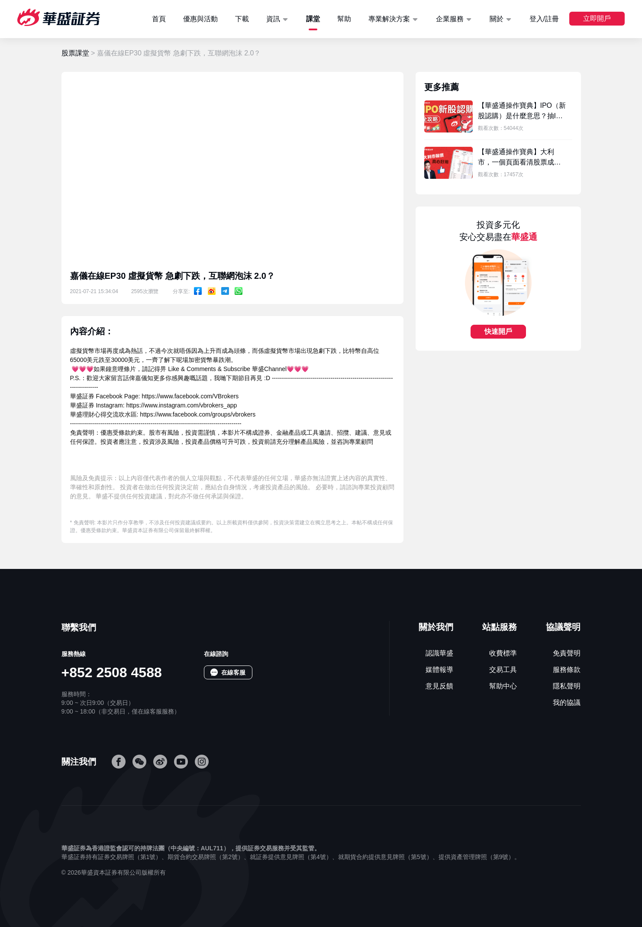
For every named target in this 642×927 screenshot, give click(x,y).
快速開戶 (498, 331)
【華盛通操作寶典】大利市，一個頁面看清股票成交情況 (519, 162)
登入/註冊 (544, 19)
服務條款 (567, 669)
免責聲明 (567, 653)
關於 (496, 19)
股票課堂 (75, 53)
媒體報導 (439, 669)
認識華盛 (439, 653)
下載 (242, 19)
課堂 (313, 19)
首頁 (159, 19)
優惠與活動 (200, 19)
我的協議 (567, 702)
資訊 (273, 19)
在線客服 (233, 672)
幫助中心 (503, 686)
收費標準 (503, 653)
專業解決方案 (389, 19)
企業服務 (450, 19)
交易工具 (503, 669)
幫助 (344, 19)
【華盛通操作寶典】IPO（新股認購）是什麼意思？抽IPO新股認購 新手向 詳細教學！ (522, 116)
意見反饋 (439, 686)
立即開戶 (597, 18)
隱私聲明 (567, 686)
